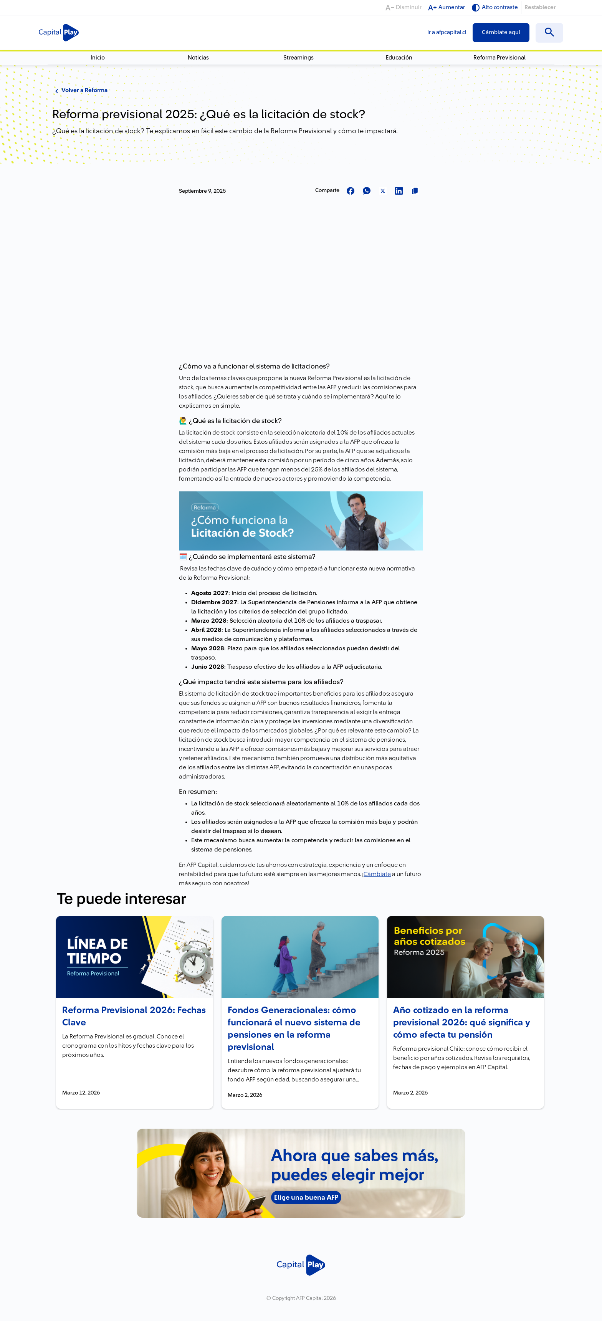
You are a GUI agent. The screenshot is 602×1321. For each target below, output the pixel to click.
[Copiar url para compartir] (415, 191)
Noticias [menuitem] (198, 58)
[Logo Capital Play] (59, 32)
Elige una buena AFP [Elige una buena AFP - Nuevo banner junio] (306, 1197)
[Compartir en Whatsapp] (367, 191)
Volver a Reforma (80, 90)
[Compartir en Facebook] (351, 191)
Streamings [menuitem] (298, 58)
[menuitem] (549, 33)
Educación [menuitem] (399, 58)
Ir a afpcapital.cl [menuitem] (446, 32)
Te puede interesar (121, 899)
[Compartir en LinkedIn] (399, 191)
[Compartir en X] (383, 191)
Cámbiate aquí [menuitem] (501, 32)
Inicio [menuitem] (98, 58)
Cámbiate (377, 874)
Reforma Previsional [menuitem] (499, 58)
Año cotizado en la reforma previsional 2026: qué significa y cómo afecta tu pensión (461, 1023)
